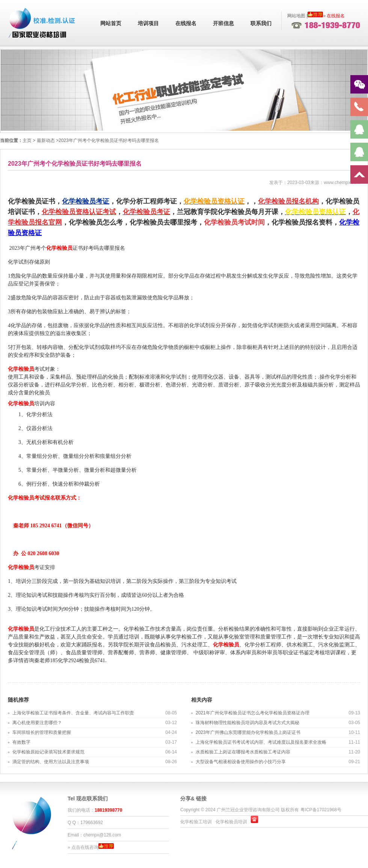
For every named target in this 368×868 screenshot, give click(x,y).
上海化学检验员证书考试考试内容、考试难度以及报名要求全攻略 (261, 742)
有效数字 (21, 742)
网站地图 (296, 15)
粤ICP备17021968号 (320, 809)
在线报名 (185, 23)
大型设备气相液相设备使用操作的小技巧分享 (241, 761)
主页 (27, 140)
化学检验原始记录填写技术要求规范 (48, 752)
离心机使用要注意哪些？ (37, 722)
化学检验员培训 (231, 821)
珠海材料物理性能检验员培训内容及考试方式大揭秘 (247, 722)
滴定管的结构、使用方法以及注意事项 (50, 761)
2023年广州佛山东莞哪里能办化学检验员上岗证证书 (248, 732)
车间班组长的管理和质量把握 (41, 732)
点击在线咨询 (84, 847)
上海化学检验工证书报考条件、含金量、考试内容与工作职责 (73, 713)
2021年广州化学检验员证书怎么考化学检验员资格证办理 (252, 713)
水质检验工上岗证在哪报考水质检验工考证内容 (243, 752)
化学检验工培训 (196, 821)
